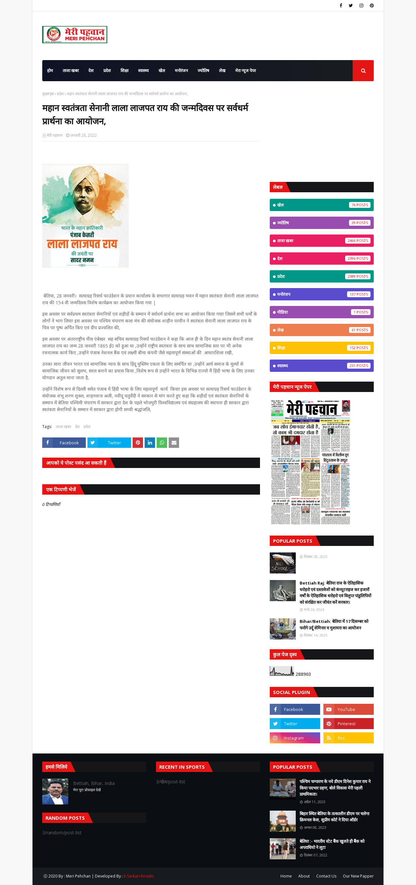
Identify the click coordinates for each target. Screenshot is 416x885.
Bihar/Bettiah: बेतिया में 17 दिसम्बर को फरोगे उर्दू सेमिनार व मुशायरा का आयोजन (334, 624)
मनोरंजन (323, 294)
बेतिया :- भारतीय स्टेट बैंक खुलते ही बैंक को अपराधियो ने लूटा (332, 844)
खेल (323, 205)
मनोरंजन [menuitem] (181, 70)
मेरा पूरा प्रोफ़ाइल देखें (87, 789)
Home (286, 876)
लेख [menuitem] (222, 70)
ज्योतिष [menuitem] (203, 70)
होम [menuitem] (50, 70)
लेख (323, 330)
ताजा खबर (63, 426)
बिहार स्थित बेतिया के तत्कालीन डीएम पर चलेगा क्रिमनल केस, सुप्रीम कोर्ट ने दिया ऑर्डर (334, 817)
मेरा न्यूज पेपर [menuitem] (245, 70)
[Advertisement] (322, 131)
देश (77, 426)
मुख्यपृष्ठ (48, 93)
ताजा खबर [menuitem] (71, 70)
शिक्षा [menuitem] (124, 70)
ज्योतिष (323, 223)
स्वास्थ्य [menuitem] (143, 70)
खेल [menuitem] (162, 70)
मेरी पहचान (55, 135)
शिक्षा (323, 348)
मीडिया (323, 312)
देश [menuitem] (91, 70)
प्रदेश (60, 93)
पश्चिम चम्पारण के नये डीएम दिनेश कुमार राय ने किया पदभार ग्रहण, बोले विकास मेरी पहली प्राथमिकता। (335, 787)
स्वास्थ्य (323, 366)
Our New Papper (358, 876)
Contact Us (326, 876)
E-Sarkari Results (139, 876)
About (304, 876)
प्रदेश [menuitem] (107, 70)
